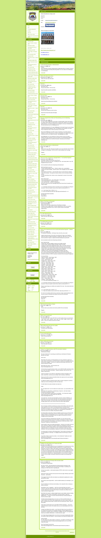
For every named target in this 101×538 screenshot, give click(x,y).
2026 (34, 281)
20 (58, 532)
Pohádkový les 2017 (31, 191)
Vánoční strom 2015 (31, 221)
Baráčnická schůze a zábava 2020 (33, 136)
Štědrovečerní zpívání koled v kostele (33, 220)
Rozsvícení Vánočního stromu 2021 (32, 118)
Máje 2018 (29, 177)
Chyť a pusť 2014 (31, 242)
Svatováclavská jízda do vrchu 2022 (32, 102)
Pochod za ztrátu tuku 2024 (33, 72)
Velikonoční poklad (31, 90)
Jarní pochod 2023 (31, 91)
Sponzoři (29, 32)
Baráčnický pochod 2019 (32, 157)
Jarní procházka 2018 (32, 180)
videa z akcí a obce (31, 34)
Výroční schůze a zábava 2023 (32, 96)
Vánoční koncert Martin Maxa (33, 114)
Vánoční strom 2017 (31, 185)
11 (57, 530)
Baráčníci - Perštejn (34, 4)
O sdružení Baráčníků (32, 29)
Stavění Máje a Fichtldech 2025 (32, 52)
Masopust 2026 (30, 41)
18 (68, 530)
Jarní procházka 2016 (32, 214)
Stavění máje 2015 (31, 232)
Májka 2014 (30, 245)
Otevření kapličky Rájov (32, 205)
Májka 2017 (30, 193)
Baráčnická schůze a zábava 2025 (33, 58)
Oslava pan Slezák (31, 146)
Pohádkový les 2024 (31, 68)
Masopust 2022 (30, 112)
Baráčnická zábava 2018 (32, 184)
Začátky (29, 247)
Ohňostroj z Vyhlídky (31, 138)
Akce (28, 27)
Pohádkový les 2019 (31, 148)
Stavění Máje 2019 (31, 156)
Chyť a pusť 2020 (31, 130)
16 (65, 530)
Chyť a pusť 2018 (31, 169)
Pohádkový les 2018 (31, 171)
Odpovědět (43, 72)
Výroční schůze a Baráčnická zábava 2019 (33, 162)
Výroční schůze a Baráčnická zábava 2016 (33, 217)
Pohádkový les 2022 (31, 103)
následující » (72, 532)
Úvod (42, 11)
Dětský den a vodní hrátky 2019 (32, 151)
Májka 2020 (30, 132)
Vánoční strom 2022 (31, 99)
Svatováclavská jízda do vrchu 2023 (32, 82)
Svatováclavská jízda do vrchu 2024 (32, 65)
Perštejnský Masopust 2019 (33, 159)
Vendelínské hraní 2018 (32, 165)
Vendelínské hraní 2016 (32, 201)
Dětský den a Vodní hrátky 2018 (32, 174)
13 (60, 530)
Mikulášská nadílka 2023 (32, 78)
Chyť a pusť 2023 (31, 84)
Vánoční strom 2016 (31, 199)
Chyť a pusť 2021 (31, 122)
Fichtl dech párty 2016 (32, 211)
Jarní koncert (30, 209)
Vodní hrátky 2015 (31, 231)
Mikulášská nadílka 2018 (32, 163)
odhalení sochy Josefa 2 (32, 152)
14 (62, 530)
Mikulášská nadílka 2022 (32, 97)
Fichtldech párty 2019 (31, 154)
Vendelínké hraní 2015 (32, 223)
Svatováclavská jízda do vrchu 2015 (32, 226)
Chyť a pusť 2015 (31, 227)
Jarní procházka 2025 (32, 54)
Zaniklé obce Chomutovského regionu (33, 36)
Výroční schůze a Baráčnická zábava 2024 (33, 76)
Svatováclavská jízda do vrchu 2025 (32, 48)
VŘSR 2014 (30, 240)
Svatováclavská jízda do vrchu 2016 (32, 203)
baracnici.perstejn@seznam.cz (33, 259)
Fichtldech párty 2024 (31, 70)
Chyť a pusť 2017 (31, 190)
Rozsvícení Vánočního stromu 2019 (32, 140)
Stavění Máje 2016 (31, 213)
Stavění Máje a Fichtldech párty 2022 (32, 106)
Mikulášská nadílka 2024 (32, 60)
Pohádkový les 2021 (31, 124)
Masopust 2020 (30, 133)
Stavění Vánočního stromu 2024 (32, 62)
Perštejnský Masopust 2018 (33, 182)
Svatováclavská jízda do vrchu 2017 (32, 188)
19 (56, 532)
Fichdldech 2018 (31, 175)
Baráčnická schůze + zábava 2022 (33, 109)
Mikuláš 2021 (30, 115)
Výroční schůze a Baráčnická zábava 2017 (33, 197)
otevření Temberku (31, 179)
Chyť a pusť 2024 (31, 67)
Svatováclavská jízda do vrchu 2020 (32, 128)
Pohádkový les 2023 (31, 85)
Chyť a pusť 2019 (31, 145)
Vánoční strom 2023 (31, 79)
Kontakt (29, 30)
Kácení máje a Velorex (32, 243)
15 (63, 530)
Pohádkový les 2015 (31, 229)
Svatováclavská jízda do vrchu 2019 (32, 143)
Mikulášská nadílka (31, 45)
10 (55, 530)
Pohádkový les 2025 (31, 50)
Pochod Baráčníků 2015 (32, 236)
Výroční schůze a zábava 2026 (32, 44)
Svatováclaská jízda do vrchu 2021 (33, 121)
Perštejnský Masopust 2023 (33, 93)
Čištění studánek (31, 234)
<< (27, 281)
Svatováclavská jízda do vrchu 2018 (32, 168)
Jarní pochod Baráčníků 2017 (33, 195)
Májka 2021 (30, 126)
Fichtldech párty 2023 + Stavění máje (32, 88)
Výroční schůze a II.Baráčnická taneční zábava (33, 238)
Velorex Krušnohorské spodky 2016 (33, 208)
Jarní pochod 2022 (31, 110)
